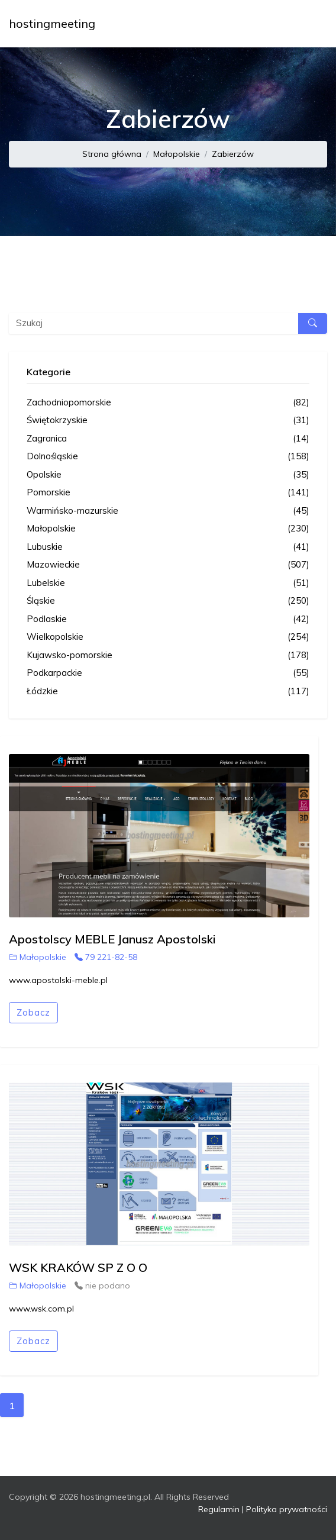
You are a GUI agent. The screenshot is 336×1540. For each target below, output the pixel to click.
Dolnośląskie (168, 456)
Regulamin (219, 1509)
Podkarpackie (168, 673)
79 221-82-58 (106, 957)
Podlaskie (168, 619)
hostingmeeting (52, 23)
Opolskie (168, 475)
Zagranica (168, 439)
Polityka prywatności (286, 1509)
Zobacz (33, 1012)
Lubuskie (168, 547)
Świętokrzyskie (168, 420)
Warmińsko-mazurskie (168, 511)
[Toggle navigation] (310, 24)
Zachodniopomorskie (168, 403)
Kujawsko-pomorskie (168, 655)
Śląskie (168, 601)
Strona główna (111, 154)
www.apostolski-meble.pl (58, 980)
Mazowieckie (168, 565)
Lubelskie (168, 583)
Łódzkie (168, 691)
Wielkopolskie (168, 637)
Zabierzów (233, 154)
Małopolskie (176, 154)
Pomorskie (168, 493)
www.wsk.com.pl (41, 1308)
